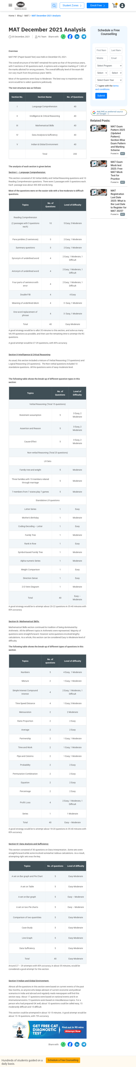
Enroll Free (97, 5)
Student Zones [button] (72, 5)
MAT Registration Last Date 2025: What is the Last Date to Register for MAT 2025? (118, 200)
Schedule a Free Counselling (63, 1060)
